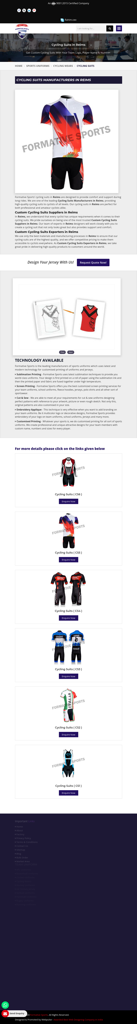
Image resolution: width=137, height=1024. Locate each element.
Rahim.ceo (68, 20)
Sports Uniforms (37, 66)
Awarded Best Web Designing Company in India (78, 1019)
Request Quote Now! (93, 262)
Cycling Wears (63, 66)
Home (18, 66)
